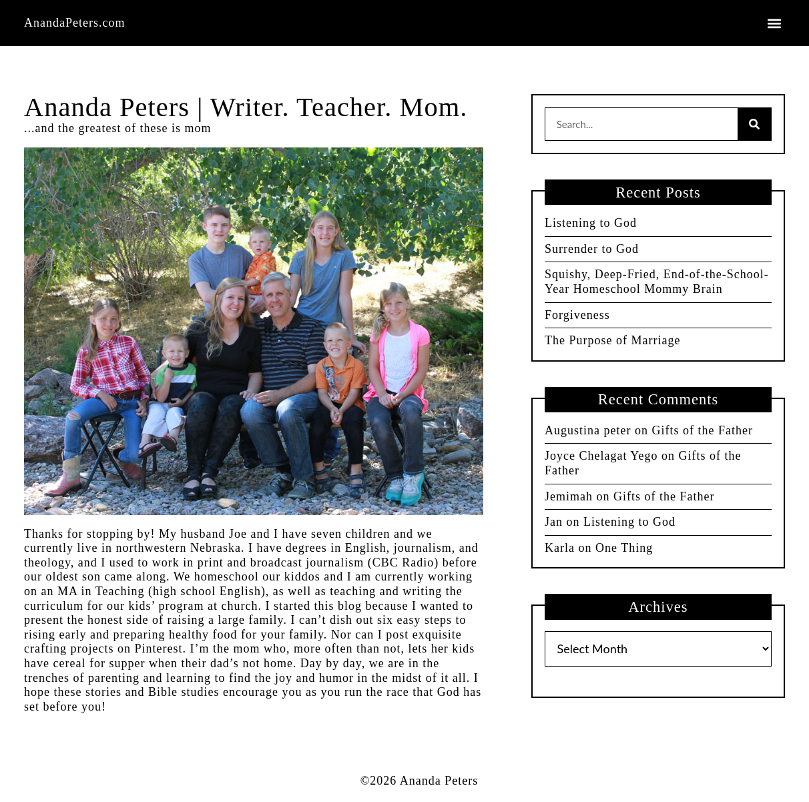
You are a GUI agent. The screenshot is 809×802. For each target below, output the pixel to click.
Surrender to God (592, 249)
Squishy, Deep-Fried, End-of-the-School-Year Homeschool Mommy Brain (657, 282)
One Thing (624, 547)
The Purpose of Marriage (612, 340)
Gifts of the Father (701, 430)
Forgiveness (577, 315)
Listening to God (591, 223)
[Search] (754, 124)
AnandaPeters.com (74, 22)
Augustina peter (588, 430)
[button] (774, 23)
